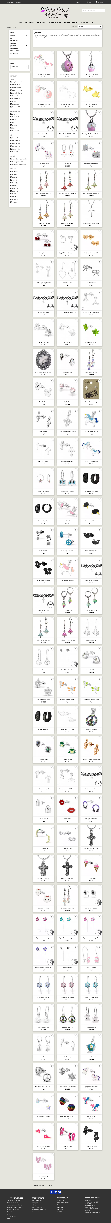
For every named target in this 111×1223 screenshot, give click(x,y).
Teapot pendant (91, 1057)
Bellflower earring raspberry (67, 193)
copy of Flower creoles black (67, 253)
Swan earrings (67, 342)
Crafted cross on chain (91, 848)
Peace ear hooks (43, 670)
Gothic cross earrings (91, 402)
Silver (15, 196)
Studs (15, 152)
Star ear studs (43, 551)
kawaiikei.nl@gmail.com (92, 1212)
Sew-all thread (55, 22)
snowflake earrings (43, 1027)
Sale (93, 22)
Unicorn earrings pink (43, 74)
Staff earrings (43, 431)
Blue (14, 174)
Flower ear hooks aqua (91, 997)
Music (15, 101)
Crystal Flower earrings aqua (67, 938)
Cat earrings (67, 163)
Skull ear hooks (91, 1027)
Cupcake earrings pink (91, 74)
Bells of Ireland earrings (91, 610)
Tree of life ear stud (67, 670)
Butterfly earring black (43, 580)
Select (90, 26)
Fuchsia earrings (67, 610)
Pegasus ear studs (43, 163)
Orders (59, 1205)
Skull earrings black (43, 521)
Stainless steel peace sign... (43, 1086)
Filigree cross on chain (43, 878)
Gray (14, 180)
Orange (15, 185)
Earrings (16, 143)
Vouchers (59, 1211)
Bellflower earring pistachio (91, 193)
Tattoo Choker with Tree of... (67, 134)
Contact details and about (14, 1205)
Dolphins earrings (91, 1116)
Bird (14, 114)
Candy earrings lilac (91, 372)
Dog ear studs (43, 402)
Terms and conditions (13, 1200)
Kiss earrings (67, 819)
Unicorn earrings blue (91, 461)
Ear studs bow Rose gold (91, 253)
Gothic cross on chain (67, 878)
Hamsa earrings (67, 372)
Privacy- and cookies (13, 1209)
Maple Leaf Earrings (91, 342)
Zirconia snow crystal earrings (67, 1086)
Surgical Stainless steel (20, 164)
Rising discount (36, 1203)
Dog (14, 122)
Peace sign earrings (67, 1027)
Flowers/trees (17, 90)
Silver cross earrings (43, 461)
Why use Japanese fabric (39, 1209)
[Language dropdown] (79, 2)
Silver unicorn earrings (67, 104)
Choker (15, 138)
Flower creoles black (91, 908)
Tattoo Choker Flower (43, 312)
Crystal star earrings (43, 491)
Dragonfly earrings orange (67, 699)
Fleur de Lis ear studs (43, 699)
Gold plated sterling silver (20, 159)
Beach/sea (16, 85)
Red (14, 194)
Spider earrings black (91, 491)
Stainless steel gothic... (67, 461)
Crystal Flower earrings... (43, 938)
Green (15, 183)
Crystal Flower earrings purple (43, 967)
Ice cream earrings (91, 878)
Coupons (66, 22)
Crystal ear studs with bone (67, 789)
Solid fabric (29, 22)
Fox (14, 128)
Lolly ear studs (67, 402)
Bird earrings (67, 1057)
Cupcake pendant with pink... (67, 74)
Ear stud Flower (43, 759)
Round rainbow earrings (67, 1116)
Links (8, 1218)
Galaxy (15, 96)
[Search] (93, 10)
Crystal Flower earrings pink (91, 938)
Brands (13, 63)
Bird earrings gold (91, 104)
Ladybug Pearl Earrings (91, 670)
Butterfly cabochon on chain (43, 372)
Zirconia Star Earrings (43, 1116)
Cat (14, 119)
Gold (14, 177)
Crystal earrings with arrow (91, 312)
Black (15, 171)
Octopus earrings (91, 640)
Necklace (16, 146)
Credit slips (60, 1207)
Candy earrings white (67, 908)
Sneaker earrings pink (43, 1146)
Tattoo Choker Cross (43, 610)
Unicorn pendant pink (67, 580)
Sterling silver (17, 162)
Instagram (59, 1192)
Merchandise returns (63, 1202)
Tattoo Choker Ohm (43, 134)
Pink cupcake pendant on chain (91, 134)
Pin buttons (84, 22)
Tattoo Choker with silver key (67, 312)
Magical (16, 98)
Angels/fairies (17, 82)
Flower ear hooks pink (67, 997)
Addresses (60, 1209)
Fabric (20, 22)
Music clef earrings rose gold (91, 759)
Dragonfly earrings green (91, 699)
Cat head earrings (43, 908)
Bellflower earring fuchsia (67, 640)
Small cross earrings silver (43, 789)
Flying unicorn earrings (91, 1086)
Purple (15, 191)
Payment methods (12, 1203)
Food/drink (17, 93)
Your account (62, 1198)
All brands (19, 67)
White (15, 199)
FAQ (8, 1214)
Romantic (16, 104)
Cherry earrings (43, 253)
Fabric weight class (37, 1200)
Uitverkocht (14, 53)
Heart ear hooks (67, 283)
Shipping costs (11, 1216)
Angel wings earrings (67, 729)
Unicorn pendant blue (91, 431)
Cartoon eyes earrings (67, 491)
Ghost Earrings (43, 819)
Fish (14, 125)
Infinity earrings (67, 848)
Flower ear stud (67, 967)
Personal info (60, 1200)
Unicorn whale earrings (91, 163)
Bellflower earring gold (43, 223)
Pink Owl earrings (91, 967)
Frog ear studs (67, 759)
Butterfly (16, 117)
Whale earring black (91, 551)
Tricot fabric (42, 22)
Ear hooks (16, 141)
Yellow (15, 202)
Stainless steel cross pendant (91, 223)
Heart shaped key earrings (43, 283)
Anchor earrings (43, 1057)
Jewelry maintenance (38, 1207)
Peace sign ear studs (67, 551)
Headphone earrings (91, 819)
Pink (15, 188)
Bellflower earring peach (43, 193)
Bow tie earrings (43, 1176)
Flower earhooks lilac (43, 997)
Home (12, 32)
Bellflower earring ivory (67, 223)
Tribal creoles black (43, 729)
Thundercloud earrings (91, 521)
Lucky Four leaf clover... (43, 342)
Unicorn (15, 131)
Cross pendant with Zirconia (67, 431)
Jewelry (75, 22)
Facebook (52, 1192)
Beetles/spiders (18, 87)
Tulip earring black (91, 1146)
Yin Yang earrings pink (43, 104)
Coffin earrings (67, 1146)
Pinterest (55, 1192)
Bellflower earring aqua (43, 640)
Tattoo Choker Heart (91, 789)
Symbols (16, 107)
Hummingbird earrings (67, 521)
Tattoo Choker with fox (91, 580)
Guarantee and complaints (15, 1207)
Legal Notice (11, 1212)
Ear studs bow (91, 283)
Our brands (35, 1212)
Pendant (16, 149)
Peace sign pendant (91, 729)
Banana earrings (43, 848)
